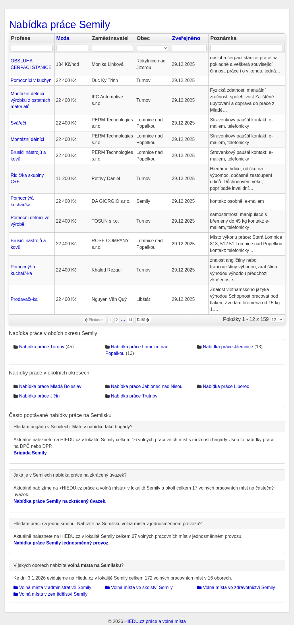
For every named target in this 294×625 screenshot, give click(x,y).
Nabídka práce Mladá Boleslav (50, 386)
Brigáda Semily (29, 452)
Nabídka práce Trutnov (134, 395)
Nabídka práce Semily (59, 24)
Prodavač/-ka (24, 299)
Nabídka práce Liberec (226, 386)
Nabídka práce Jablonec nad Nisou (146, 386)
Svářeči (18, 123)
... (123, 319)
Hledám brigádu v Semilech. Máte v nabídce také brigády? (72, 426)
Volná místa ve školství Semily (139, 587)
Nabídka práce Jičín (39, 395)
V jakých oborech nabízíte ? (68, 565)
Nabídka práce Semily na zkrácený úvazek (59, 501)
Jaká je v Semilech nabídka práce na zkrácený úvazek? (70, 475)
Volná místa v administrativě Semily (52, 587)
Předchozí (94, 320)
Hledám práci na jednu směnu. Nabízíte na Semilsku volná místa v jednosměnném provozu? (107, 523)
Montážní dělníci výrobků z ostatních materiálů (30, 100)
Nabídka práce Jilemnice (228, 346)
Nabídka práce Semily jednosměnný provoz (60, 542)
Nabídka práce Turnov (41, 346)
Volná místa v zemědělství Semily (50, 594)
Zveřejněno (186, 38)
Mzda (62, 38)
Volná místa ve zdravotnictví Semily (236, 587)
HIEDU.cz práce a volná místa (155, 621)
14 (130, 320)
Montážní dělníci (27, 139)
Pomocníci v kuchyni (32, 80)
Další (143, 320)
